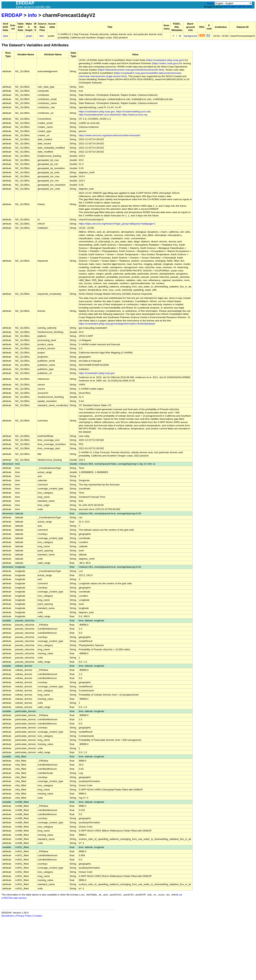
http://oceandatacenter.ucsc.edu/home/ (100, 114)
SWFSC (242, 6)
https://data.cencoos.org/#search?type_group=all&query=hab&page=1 (117, 223)
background (190, 36)
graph (29, 36)
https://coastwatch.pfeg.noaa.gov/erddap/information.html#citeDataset (117, 323)
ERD (249, 6)
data (5, 36)
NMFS (233, 6)
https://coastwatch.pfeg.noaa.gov (97, 111)
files (41, 36)
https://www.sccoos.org (134, 114)
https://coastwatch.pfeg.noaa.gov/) (165, 60)
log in (210, 3)
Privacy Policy (24, 915)
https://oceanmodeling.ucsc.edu (133, 111)
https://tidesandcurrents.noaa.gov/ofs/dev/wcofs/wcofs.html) (131, 69)
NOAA (226, 6)
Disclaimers (7, 915)
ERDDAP (11, 15)
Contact (38, 915)
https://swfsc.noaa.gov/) (166, 63)
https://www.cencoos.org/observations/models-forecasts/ (109, 135)
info (32, 15)
